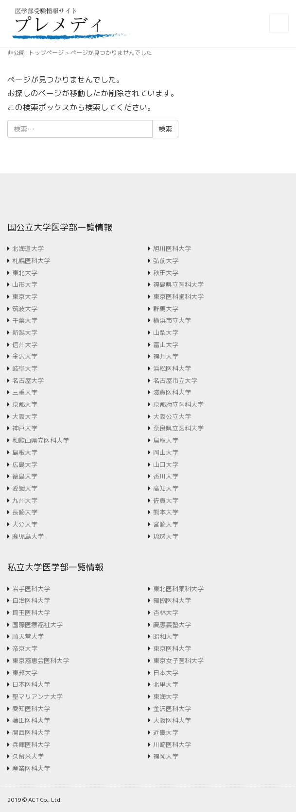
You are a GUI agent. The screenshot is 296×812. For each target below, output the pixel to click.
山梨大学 (165, 332)
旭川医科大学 (172, 248)
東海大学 (165, 696)
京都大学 (24, 404)
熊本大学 (165, 512)
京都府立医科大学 (178, 404)
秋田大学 (165, 272)
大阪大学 (24, 416)
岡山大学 (165, 452)
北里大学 (165, 684)
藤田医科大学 (31, 720)
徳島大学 (24, 476)
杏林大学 (165, 612)
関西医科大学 (31, 732)
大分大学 (24, 524)
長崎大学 (24, 512)
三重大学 (24, 392)
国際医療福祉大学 (37, 624)
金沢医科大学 (172, 708)
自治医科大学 (31, 600)
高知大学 (165, 488)
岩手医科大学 (31, 588)
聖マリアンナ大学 (37, 696)
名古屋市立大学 (175, 380)
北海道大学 (28, 248)
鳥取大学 (165, 440)
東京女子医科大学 (178, 660)
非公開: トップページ (35, 53)
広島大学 (24, 464)
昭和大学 (165, 636)
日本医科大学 (31, 684)
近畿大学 (165, 732)
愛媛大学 (24, 488)
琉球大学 (165, 536)
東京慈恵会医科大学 (40, 660)
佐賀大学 (165, 500)
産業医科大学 (31, 768)
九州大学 (24, 500)
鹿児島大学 (28, 536)
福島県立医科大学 (178, 284)
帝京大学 (24, 648)
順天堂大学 (28, 636)
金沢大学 (24, 356)
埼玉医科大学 (31, 612)
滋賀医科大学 (172, 392)
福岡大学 (165, 756)
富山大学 (165, 344)
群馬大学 (165, 308)
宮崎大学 (165, 524)
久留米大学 (28, 756)
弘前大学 (165, 260)
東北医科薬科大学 (178, 588)
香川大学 (165, 476)
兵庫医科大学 (31, 744)
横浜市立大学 (172, 320)
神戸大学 (24, 428)
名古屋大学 (28, 380)
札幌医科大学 (31, 260)
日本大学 (165, 672)
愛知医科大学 (31, 708)
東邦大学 (24, 672)
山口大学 (165, 464)
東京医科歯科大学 (178, 296)
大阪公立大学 (172, 416)
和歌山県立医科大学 (40, 440)
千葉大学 (24, 320)
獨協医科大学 (172, 600)
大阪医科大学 (172, 720)
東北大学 (24, 272)
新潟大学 (24, 332)
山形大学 (24, 284)
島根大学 (24, 452)
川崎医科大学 (172, 744)
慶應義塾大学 (172, 624)
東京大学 (24, 296)
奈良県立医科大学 (178, 428)
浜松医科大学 (172, 368)
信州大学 (24, 344)
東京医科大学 (172, 648)
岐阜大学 (24, 368)
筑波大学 (24, 308)
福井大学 (165, 356)
